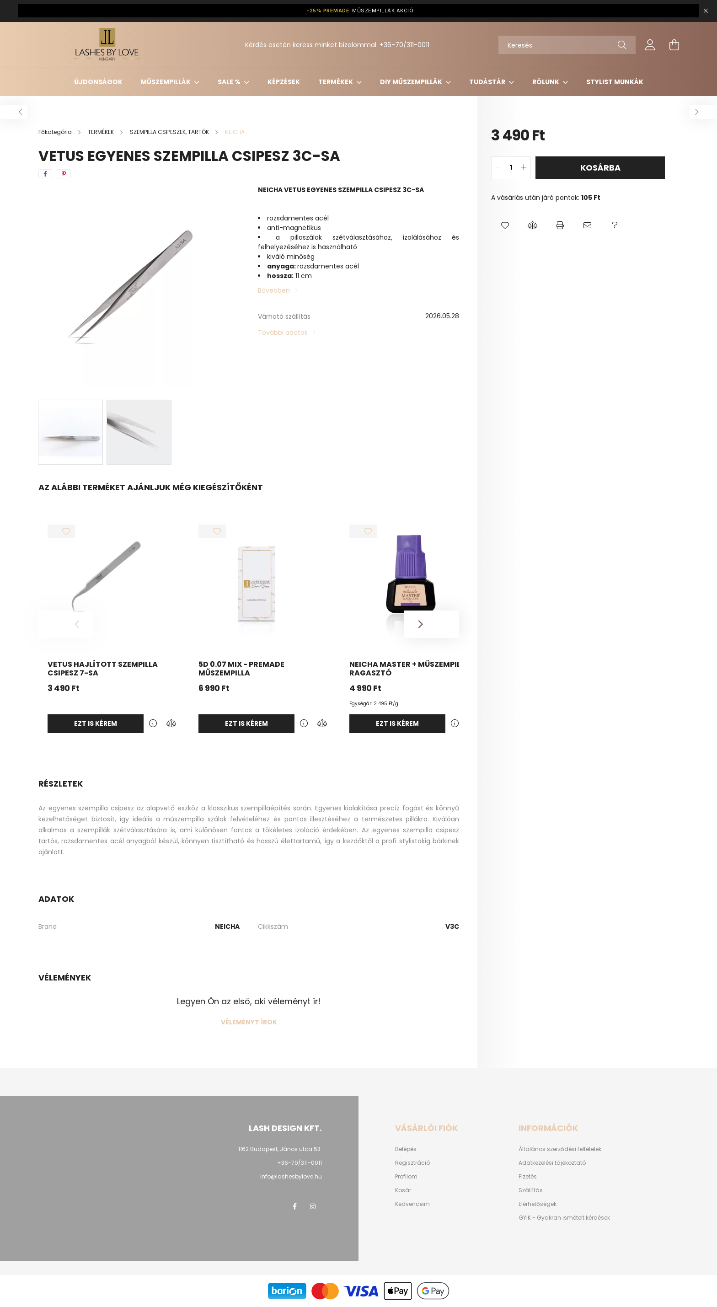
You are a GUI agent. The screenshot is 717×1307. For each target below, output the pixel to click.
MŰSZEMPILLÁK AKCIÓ (359, 11)
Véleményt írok (249, 1022)
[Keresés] (567, 45)
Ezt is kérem (95, 723)
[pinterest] (64, 173)
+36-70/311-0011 (404, 44)
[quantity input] (511, 168)
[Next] (431, 624)
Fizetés (528, 1176)
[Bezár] (705, 11)
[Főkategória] (55, 132)
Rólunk (546, 81)
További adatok (283, 332)
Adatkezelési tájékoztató (552, 1163)
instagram (313, 1206)
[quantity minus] (498, 168)
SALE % (230, 81)
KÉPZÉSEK (284, 81)
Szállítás (531, 1190)
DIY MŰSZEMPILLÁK (412, 81)
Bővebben (274, 290)
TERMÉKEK (336, 81)
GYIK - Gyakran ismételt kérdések (564, 1218)
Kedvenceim (412, 1204)
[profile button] (650, 45)
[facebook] (45, 173)
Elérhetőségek (537, 1204)
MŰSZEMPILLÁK (166, 81)
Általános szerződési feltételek (560, 1149)
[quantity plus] (523, 168)
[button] (505, 225)
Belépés (406, 1149)
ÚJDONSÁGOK (98, 81)
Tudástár (488, 81)
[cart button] (674, 45)
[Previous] (65, 624)
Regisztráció (412, 1163)
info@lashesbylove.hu (291, 1176)
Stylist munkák (614, 81)
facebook (294, 1206)
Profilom (406, 1176)
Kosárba (600, 167)
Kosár (403, 1190)
